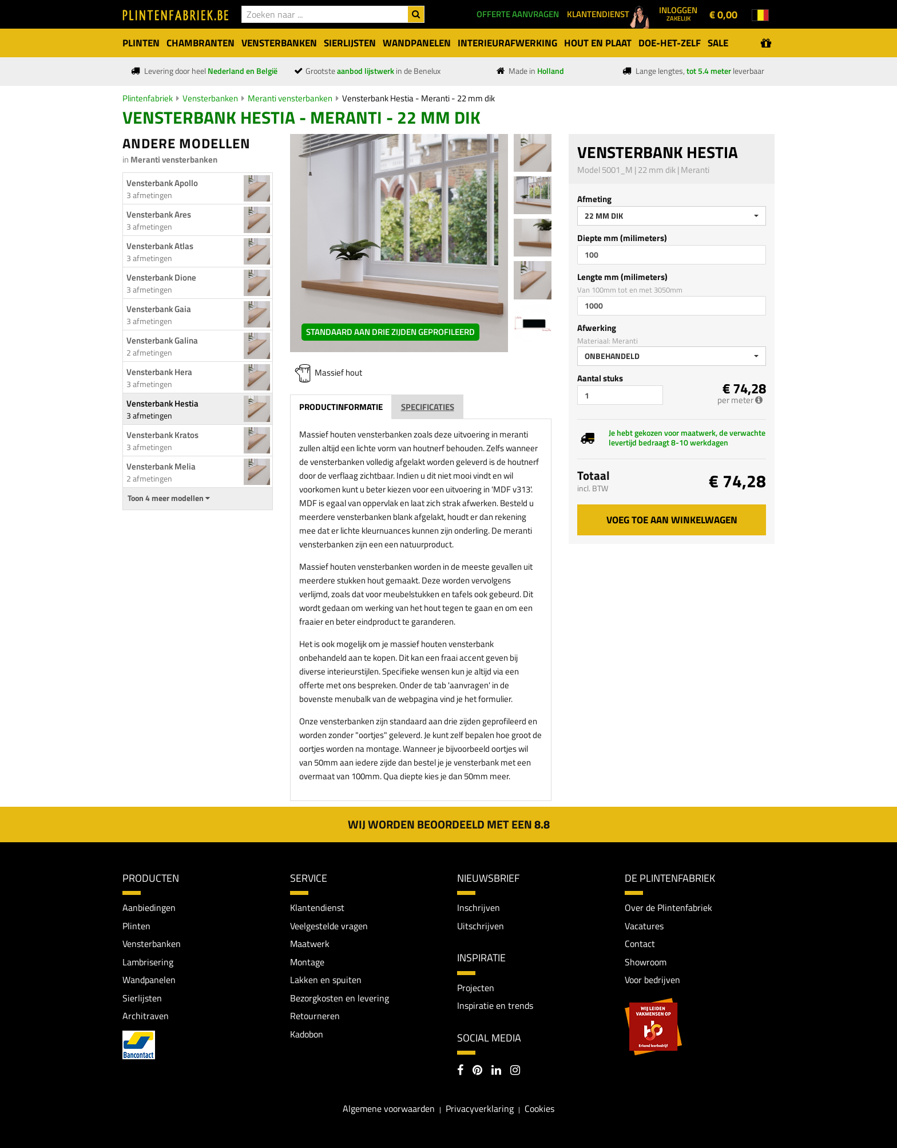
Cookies (539, 1109)
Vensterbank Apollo (162, 183)
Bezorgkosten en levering (339, 998)
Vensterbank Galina (162, 340)
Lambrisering (147, 962)
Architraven (145, 1016)
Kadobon (306, 1035)
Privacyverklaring (480, 1109)
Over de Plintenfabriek (668, 907)
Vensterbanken (210, 98)
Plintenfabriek (147, 98)
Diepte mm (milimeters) (622, 237)
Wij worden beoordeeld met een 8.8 (449, 824)
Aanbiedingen (149, 907)
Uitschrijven (480, 926)
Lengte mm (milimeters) (622, 276)
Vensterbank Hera (159, 371)
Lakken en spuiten (326, 980)
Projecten (475, 988)
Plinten (136, 926)
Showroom (645, 962)
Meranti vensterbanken (290, 98)
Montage (307, 962)
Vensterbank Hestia (162, 403)
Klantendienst (317, 907)
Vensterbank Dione (161, 277)
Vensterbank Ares (158, 214)
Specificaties (427, 406)
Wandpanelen (149, 980)
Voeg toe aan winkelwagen (671, 519)
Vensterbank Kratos (162, 434)
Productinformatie (341, 406)
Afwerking (596, 327)
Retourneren (315, 1016)
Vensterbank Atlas (159, 246)
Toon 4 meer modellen (169, 498)
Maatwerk (310, 944)
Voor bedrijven (652, 980)
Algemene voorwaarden (389, 1109)
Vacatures (644, 926)
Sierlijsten (142, 998)
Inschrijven (478, 907)
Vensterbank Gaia (158, 308)
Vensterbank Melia (161, 466)
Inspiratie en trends (495, 1005)
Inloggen (678, 13)
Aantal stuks (600, 378)
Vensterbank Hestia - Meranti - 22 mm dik (418, 98)
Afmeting (594, 199)
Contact (640, 944)
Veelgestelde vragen (329, 926)
